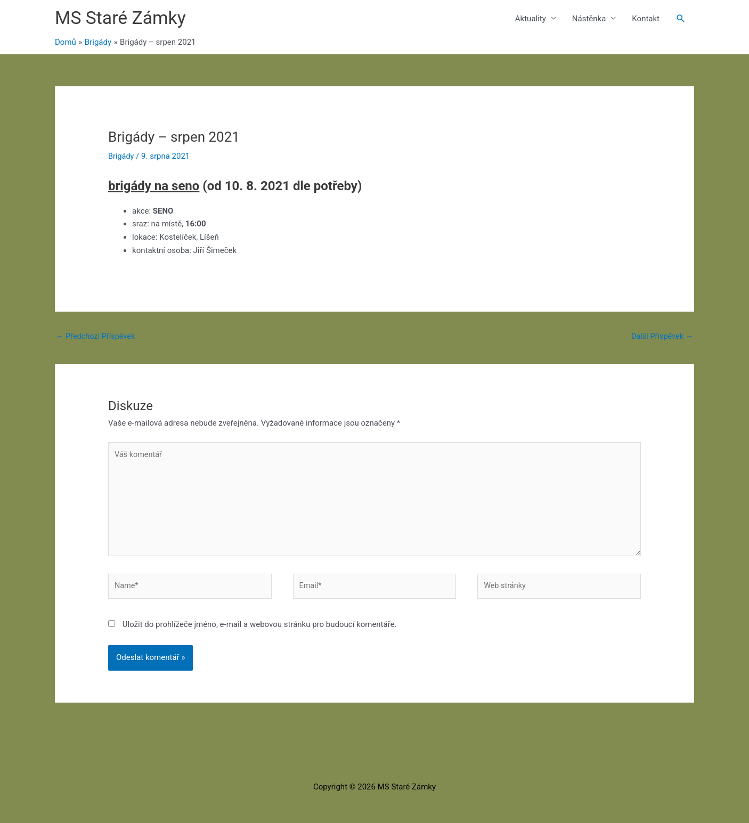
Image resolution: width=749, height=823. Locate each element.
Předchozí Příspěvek (97, 338)
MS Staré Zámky (123, 19)
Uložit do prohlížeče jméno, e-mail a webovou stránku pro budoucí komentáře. (260, 632)
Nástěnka (589, 19)
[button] (680, 19)
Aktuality (530, 19)
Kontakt (646, 19)
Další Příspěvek (661, 338)
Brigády (121, 157)
